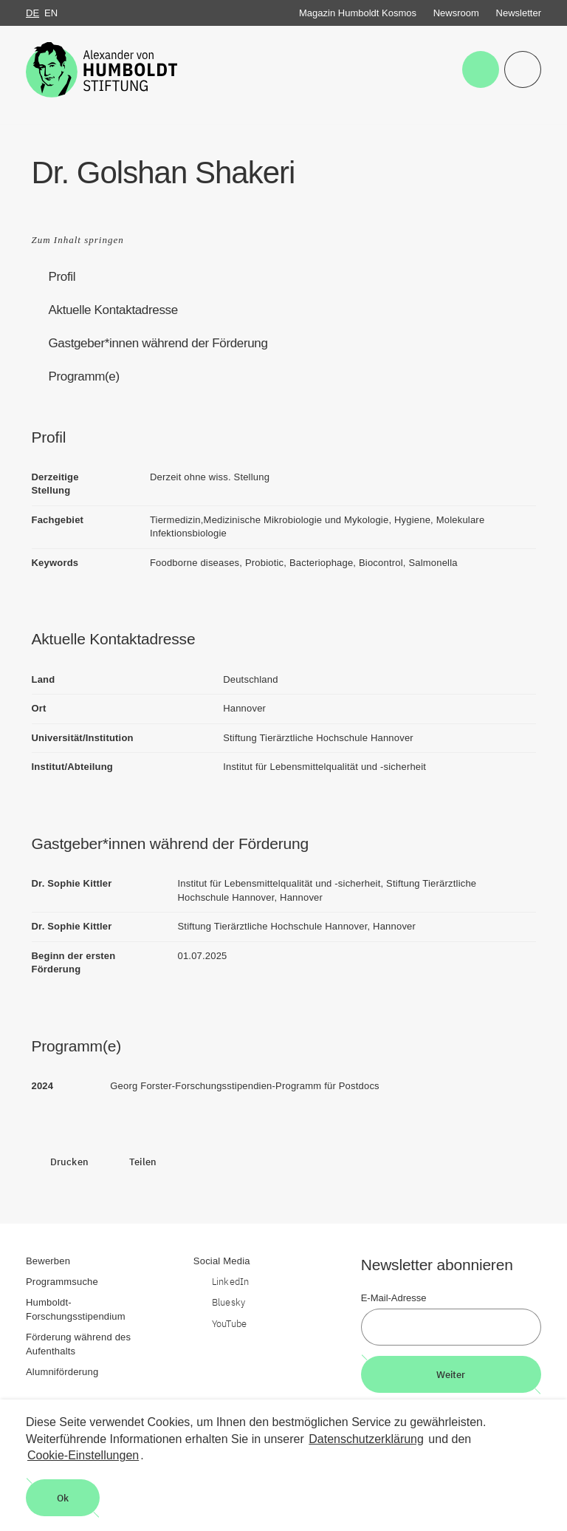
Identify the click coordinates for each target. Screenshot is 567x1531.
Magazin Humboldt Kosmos (357, 12)
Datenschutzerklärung (366, 1439)
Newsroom (456, 12)
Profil (62, 277)
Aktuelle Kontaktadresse (113, 310)
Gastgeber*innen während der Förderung (158, 343)
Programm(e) (84, 376)
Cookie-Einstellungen (83, 1455)
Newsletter (518, 12)
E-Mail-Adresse (394, 1297)
